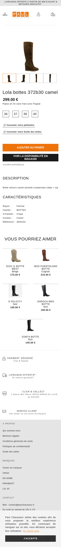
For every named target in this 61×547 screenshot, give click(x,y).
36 (6, 114)
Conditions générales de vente (18, 441)
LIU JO (6, 489)
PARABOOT (8, 483)
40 (35, 114)
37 (15, 114)
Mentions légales (11, 436)
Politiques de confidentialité (16, 446)
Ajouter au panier (30, 147)
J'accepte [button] (30, 538)
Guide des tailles (11, 452)
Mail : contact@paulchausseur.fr (18, 505)
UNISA (6, 473)
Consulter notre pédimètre (18, 125)
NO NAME (8, 478)
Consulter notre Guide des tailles (22, 132)
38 (25, 114)
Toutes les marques (12, 468)
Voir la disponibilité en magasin (30, 157)
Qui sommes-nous (11, 431)
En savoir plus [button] (31, 531)
